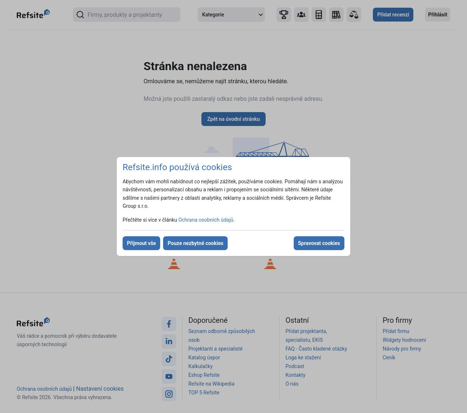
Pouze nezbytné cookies (195, 243)
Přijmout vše (141, 243)
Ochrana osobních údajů (206, 220)
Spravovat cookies (319, 243)
